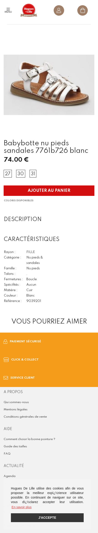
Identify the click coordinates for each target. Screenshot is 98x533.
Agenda (9, 476)
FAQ (7, 453)
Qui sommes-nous (16, 402)
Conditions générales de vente (25, 416)
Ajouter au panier (49, 191)
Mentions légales (16, 409)
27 (7, 174)
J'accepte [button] (47, 517)
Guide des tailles (15, 446)
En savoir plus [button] (22, 507)
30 (21, 174)
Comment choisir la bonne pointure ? (29, 439)
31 (33, 174)
